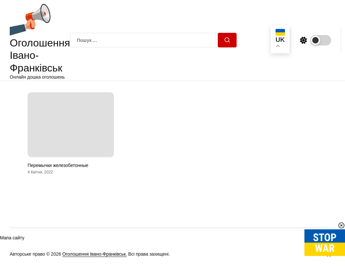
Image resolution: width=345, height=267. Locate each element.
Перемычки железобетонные (58, 165)
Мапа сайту (12, 237)
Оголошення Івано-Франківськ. (94, 254)
